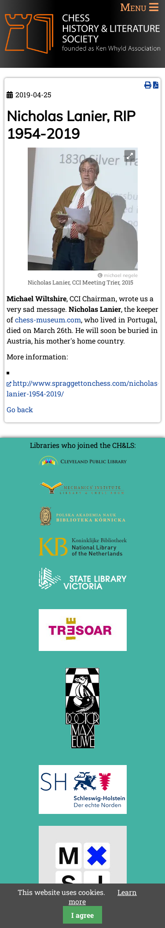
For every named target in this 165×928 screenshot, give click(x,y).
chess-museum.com (48, 319)
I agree (82, 915)
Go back (20, 409)
